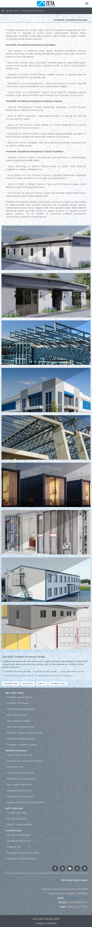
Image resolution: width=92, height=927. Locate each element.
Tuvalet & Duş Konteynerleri (21, 778)
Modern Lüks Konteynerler (20, 772)
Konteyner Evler (15, 767)
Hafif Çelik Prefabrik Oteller (20, 727)
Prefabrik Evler (13, 830)
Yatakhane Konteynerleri (19, 790)
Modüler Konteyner (16, 750)
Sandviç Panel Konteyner (20, 755)
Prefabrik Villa (14, 847)
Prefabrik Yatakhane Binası (20, 738)
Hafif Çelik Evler (14, 808)
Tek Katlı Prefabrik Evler (19, 835)
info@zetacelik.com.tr (76, 898)
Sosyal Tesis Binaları (17, 715)
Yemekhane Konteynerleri (20, 796)
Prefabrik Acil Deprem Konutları (23, 852)
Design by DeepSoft (46, 923)
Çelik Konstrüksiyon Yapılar (20, 709)
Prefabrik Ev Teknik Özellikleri (22, 858)
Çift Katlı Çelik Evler (16, 818)
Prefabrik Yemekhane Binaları (22, 744)
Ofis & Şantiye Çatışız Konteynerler (24, 761)
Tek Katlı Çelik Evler (16, 812)
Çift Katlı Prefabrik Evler (19, 841)
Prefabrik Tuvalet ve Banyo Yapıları (24, 732)
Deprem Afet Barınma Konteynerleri (25, 802)
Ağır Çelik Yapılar (14, 692)
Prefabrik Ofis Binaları (18, 703)
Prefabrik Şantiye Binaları (19, 697)
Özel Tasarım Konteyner (19, 784)
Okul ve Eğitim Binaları (18, 721)
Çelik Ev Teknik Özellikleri (19, 824)
